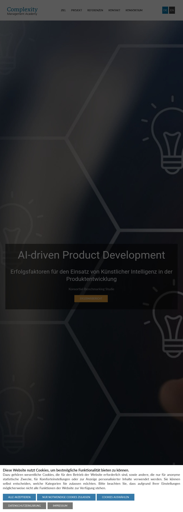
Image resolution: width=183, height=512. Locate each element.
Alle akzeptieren (19, 497)
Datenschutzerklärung (24, 505)
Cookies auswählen (115, 497)
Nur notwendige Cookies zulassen (66, 497)
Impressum (60, 505)
